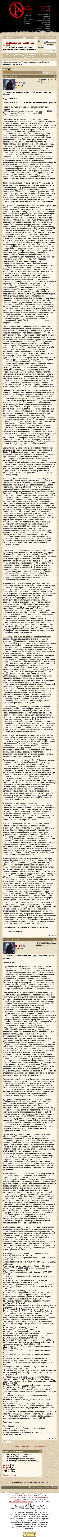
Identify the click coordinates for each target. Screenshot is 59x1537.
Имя (39, 41)
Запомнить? (50, 45)
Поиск (32, 57)
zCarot (33, 1510)
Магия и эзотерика (13, 43)
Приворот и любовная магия (29, 8)
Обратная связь (36, 1487)
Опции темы (48, 73)
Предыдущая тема (21, 1446)
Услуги (36, 38)
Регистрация (11, 55)
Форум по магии (42, 6)
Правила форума (10, 1475)
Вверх (54, 1487)
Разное (26, 43)
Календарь (22, 55)
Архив (47, 1487)
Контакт (49, 38)
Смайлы (6, 1467)
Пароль (40, 48)
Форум (23, 38)
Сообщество (33, 55)
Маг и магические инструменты (21, 1502)
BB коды (6, 1465)
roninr (18, 82)
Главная (9, 38)
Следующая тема (38, 1446)
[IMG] (5, 1469)
